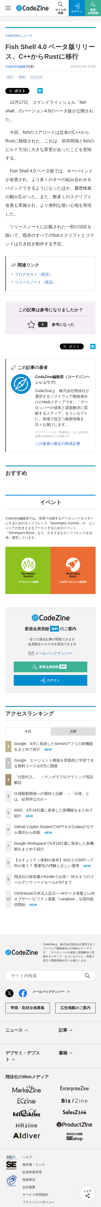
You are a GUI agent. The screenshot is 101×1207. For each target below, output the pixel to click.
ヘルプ (27, 1157)
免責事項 (28, 1180)
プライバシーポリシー (38, 1202)
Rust (22, 77)
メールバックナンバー (51, 653)
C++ (10, 77)
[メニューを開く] (8, 8)
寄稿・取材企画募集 (27, 1008)
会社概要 (28, 1187)
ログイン (50, 680)
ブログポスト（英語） (34, 274)
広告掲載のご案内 (75, 1008)
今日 (28, 731)
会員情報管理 (32, 1172)
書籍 (66, 1053)
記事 (66, 1030)
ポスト (17, 91)
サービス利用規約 (35, 1195)
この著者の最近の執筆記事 (57, 443)
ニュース (36, 77)
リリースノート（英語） (35, 282)
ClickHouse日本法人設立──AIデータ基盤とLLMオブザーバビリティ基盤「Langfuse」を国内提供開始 (54, 899)
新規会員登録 (49, 667)
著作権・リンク (33, 1165)
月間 (73, 731)
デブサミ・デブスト (22, 1056)
